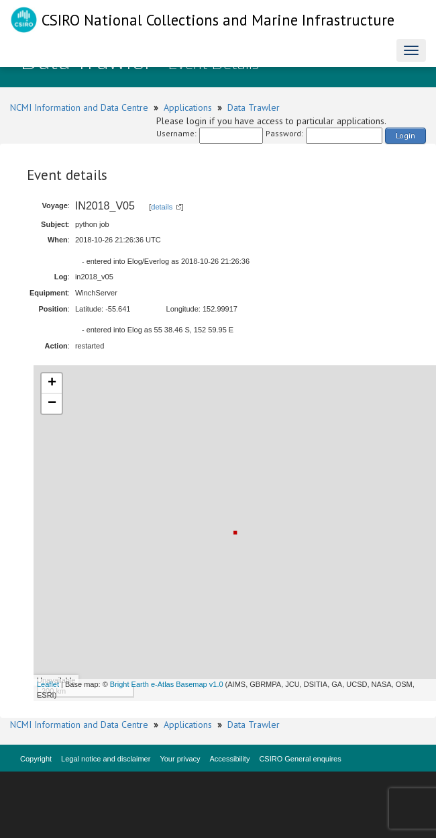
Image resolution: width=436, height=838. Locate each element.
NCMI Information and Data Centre (79, 107)
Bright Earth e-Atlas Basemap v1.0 (166, 684)
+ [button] (52, 383)
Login (405, 135)
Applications (188, 107)
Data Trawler (253, 107)
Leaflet (48, 684)
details (161, 207)
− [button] (52, 403)
